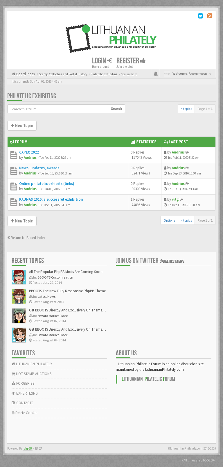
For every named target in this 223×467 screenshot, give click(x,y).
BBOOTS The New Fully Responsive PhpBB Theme (67, 290)
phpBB (28, 448)
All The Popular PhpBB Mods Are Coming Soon (65, 271)
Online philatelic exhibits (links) (46, 183)
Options (169, 220)
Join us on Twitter (150, 260)
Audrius (30, 157)
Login (102, 61)
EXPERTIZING (25, 393)
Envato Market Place (52, 315)
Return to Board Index (26, 237)
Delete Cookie (24, 412)
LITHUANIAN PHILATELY (32, 363)
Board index (25, 74)
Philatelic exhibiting (31, 96)
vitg (175, 199)
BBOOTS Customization (55, 277)
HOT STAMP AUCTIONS (31, 373)
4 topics (186, 108)
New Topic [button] (22, 125)
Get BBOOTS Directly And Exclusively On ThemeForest (70, 310)
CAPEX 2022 (29, 152)
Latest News (46, 296)
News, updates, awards (39, 167)
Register (131, 61)
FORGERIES (23, 383)
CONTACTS (22, 402)
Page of (205, 108)
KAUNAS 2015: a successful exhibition (51, 199)
